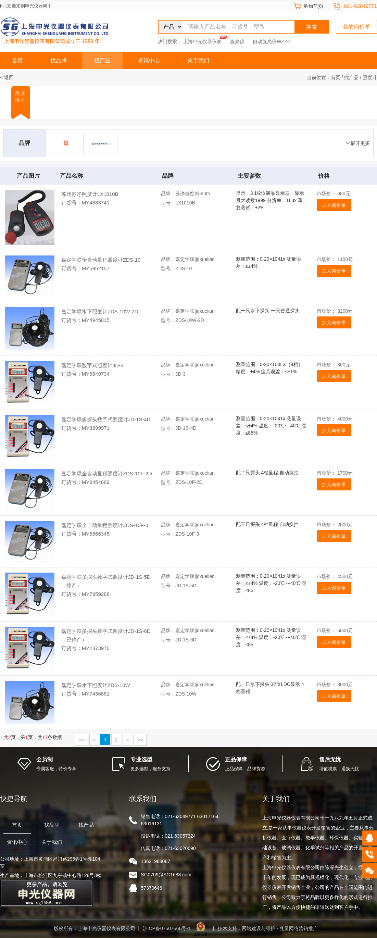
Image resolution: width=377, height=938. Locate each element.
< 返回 (7, 77)
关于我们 (198, 60)
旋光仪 (237, 41)
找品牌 (58, 60)
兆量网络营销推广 (298, 928)
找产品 (102, 60)
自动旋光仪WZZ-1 (272, 41)
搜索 (311, 27)
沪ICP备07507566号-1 (167, 928)
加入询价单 (334, 205)
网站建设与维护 (258, 928)
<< (81, 739)
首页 (17, 60)
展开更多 (360, 143)
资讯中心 (149, 60)
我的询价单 (356, 27)
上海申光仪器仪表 (202, 41)
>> (140, 739)
